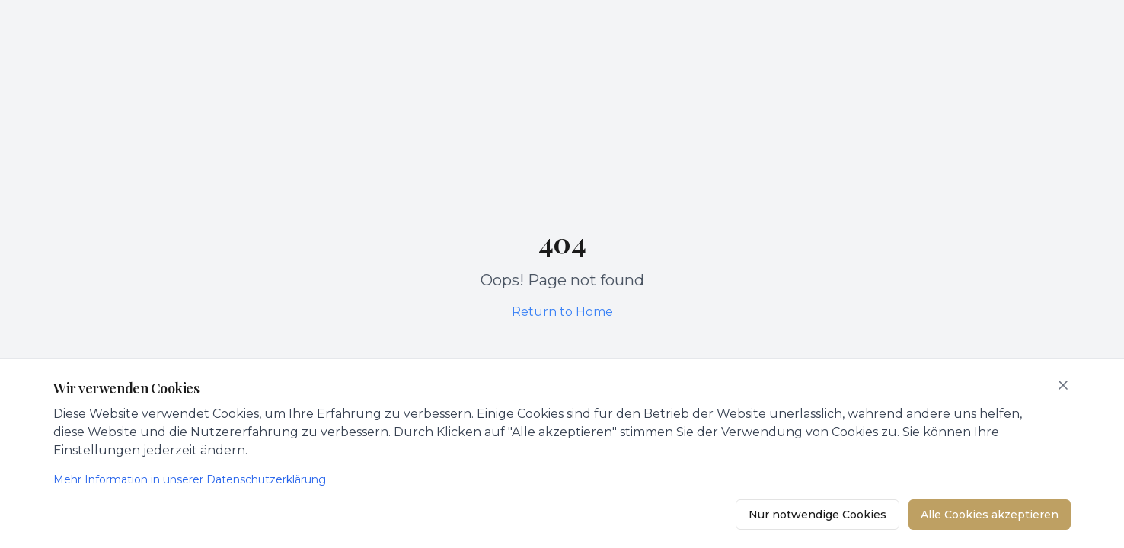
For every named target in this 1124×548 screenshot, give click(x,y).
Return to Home (562, 311)
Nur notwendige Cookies (817, 514)
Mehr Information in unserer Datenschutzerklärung (189, 479)
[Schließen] (1063, 385)
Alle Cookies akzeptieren (990, 514)
